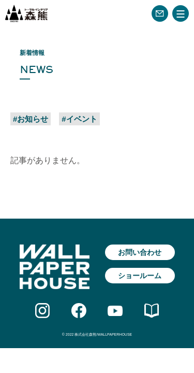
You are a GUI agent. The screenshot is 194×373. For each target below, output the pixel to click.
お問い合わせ (139, 252)
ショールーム (139, 275)
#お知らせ (30, 118)
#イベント (79, 118)
